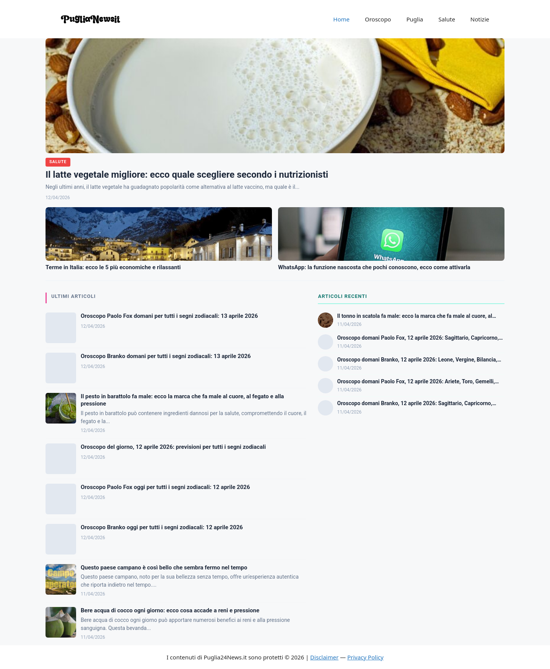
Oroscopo (378, 19)
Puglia (414, 19)
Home (341, 19)
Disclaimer (324, 657)
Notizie (479, 19)
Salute (446, 19)
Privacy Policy (365, 657)
